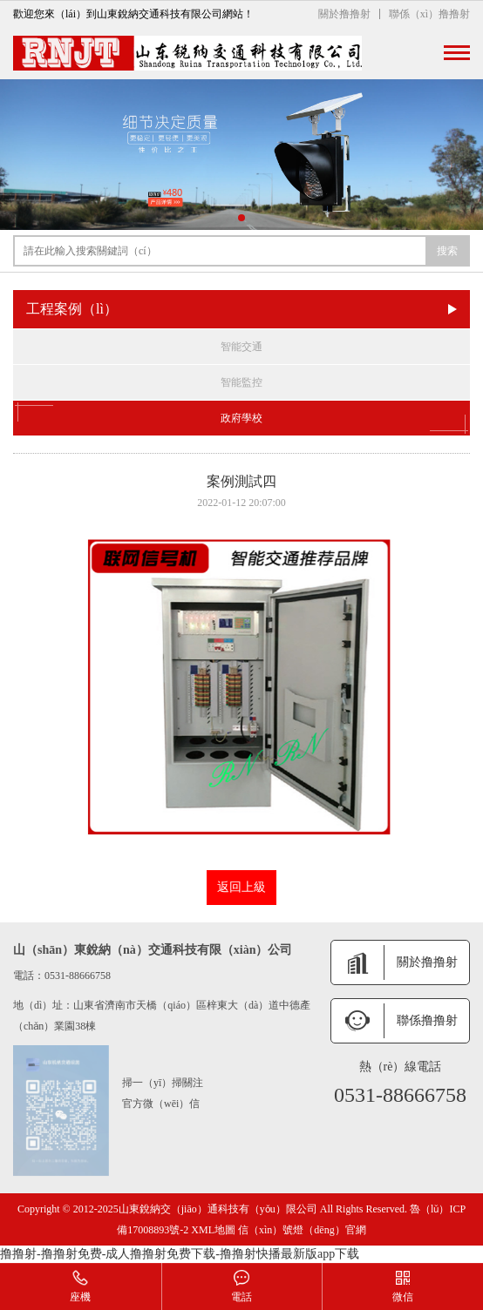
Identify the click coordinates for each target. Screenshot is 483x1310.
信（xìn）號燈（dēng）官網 (302, 1230)
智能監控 (241, 382)
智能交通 (241, 347)
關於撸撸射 (344, 14)
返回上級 (241, 887)
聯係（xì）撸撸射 (429, 14)
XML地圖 (213, 1230)
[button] (241, 217)
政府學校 (241, 418)
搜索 (447, 251)
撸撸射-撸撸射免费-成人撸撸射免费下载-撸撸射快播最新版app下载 (179, 1253)
